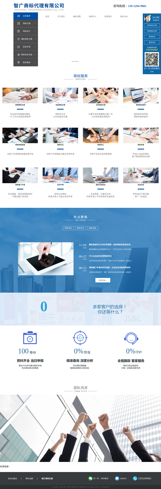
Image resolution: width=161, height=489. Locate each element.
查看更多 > (103, 280)
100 (23, 351)
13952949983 (144, 478)
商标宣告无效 (26, 55)
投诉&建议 (12, 479)
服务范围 (77, 16)
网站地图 (29, 479)
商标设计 (26, 31)
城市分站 (124, 16)
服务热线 (152, 42)
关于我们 (61, 16)
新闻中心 (92, 16)
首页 (47, 16)
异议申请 (26, 47)
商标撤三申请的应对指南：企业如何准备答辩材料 (109, 268)
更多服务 (26, 62)
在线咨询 (123, 478)
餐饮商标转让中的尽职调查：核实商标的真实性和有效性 (112, 245)
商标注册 (26, 23)
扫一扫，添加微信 (100, 478)
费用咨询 (152, 37)
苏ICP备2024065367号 (94, 487)
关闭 (151, 72)
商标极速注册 (152, 31)
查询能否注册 (152, 25)
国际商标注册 (26, 39)
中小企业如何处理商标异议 (100, 256)
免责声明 (106, 487)
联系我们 (108, 16)
